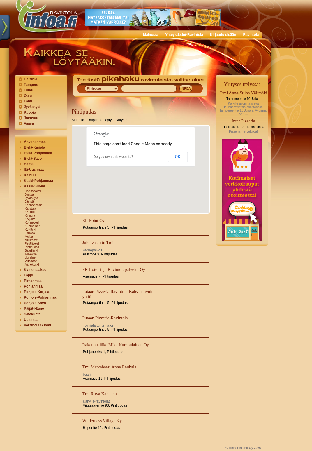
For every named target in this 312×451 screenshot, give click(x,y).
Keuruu (30, 212)
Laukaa (30, 233)
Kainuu (30, 175)
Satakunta (32, 314)
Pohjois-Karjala (36, 292)
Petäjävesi (32, 243)
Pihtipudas (32, 247)
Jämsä (29, 201)
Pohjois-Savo (35, 303)
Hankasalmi (33, 191)
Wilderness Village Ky (102, 420)
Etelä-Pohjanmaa (38, 153)
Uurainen (31, 257)
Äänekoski (32, 264)
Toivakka (31, 254)
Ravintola (251, 35)
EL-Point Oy (93, 220)
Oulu (28, 96)
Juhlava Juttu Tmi (98, 242)
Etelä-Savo (33, 158)
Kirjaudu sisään (223, 35)
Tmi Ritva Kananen (99, 393)
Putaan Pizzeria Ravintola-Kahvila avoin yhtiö (118, 294)
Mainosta (150, 35)
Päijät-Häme (34, 309)
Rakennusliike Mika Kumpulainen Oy (115, 344)
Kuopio (30, 112)
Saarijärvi (31, 250)
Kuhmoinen (32, 226)
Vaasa (29, 123)
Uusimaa (31, 320)
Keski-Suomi (34, 186)
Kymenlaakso (35, 270)
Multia (29, 236)
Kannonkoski (34, 205)
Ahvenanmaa (35, 142)
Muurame (31, 240)
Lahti (28, 101)
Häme (29, 164)
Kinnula (30, 215)
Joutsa (29, 194)
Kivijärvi (30, 219)
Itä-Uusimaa (34, 170)
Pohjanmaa (33, 286)
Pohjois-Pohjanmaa (40, 297)
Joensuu (31, 118)
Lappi (28, 275)
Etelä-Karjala (34, 147)
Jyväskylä (32, 107)
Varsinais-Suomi (37, 325)
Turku (28, 90)
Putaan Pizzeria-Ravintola (105, 318)
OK (177, 156)
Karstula (30, 208)
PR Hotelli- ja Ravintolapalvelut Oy (113, 269)
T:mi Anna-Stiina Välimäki (243, 92)
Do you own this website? (113, 157)
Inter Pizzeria (243, 121)
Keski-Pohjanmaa (38, 181)
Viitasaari (31, 261)
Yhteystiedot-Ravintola (184, 35)
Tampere (31, 85)
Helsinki (30, 79)
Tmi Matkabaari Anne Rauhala (109, 367)
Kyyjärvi (30, 229)
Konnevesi (32, 222)
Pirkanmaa (33, 281)
